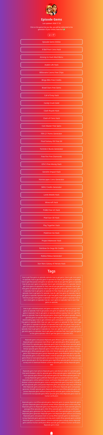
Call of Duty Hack (51, 95)
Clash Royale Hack (51, 110)
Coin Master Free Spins (51, 126)
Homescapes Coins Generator (51, 179)
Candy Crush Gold (51, 103)
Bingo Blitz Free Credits (51, 80)
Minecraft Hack (51, 202)
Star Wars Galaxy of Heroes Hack (51, 263)
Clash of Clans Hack (51, 118)
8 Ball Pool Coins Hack (51, 49)
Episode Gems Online (51, 42)
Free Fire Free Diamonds (51, 156)
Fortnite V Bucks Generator (51, 149)
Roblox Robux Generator (51, 256)
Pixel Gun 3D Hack (51, 217)
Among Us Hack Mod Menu (51, 57)
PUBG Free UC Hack (51, 210)
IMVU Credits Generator (51, 187)
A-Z (51, 35)
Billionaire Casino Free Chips (51, 72)
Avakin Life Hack (51, 64)
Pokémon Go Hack (51, 233)
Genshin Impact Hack (51, 172)
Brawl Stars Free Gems (51, 87)
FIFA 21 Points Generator (51, 133)
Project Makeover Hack (51, 240)
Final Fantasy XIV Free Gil (51, 141)
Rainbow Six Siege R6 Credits (51, 248)
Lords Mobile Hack (51, 194)
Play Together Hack (51, 225)
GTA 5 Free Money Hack (51, 164)
